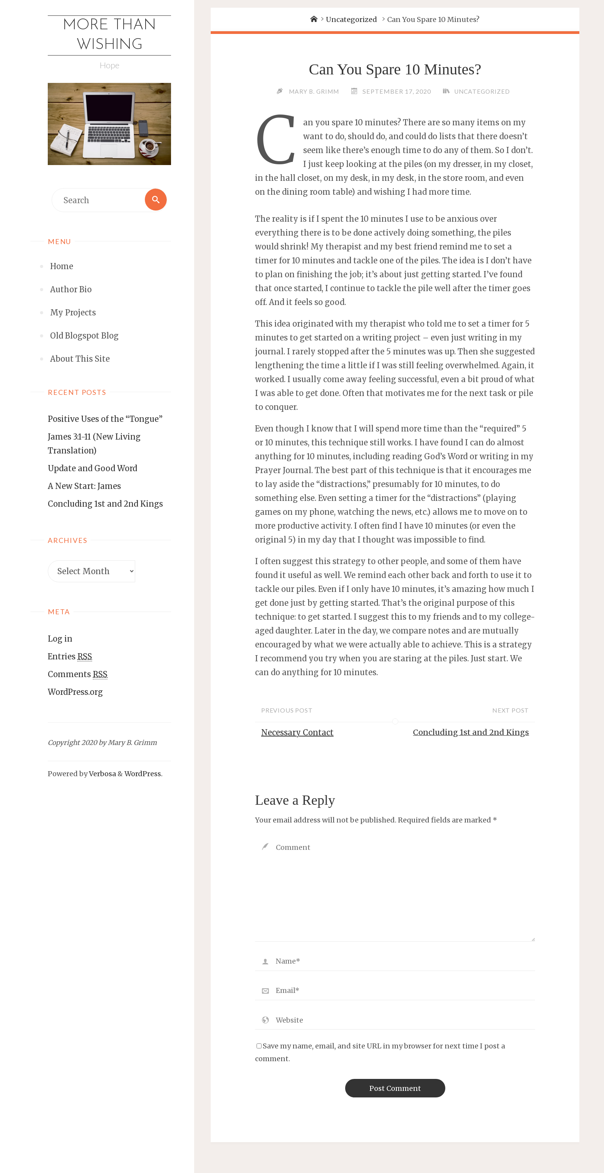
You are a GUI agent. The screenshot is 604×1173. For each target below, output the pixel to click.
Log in (60, 639)
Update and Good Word (92, 469)
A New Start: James (84, 487)
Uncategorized (351, 19)
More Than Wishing (109, 36)
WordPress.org (75, 692)
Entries (70, 657)
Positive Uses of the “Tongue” (105, 420)
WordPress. (143, 774)
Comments (77, 675)
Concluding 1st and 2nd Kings (105, 504)
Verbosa (101, 774)
